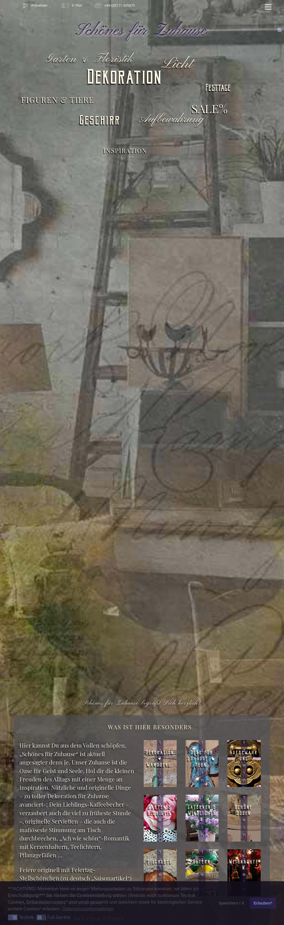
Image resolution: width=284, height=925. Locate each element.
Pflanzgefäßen (37, 855)
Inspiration (125, 150)
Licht (178, 64)
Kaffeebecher (107, 804)
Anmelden (34, 6)
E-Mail (71, 6)
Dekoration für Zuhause (77, 796)
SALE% (209, 108)
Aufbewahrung (172, 119)
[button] (13, 917)
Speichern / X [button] (231, 903)
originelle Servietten (51, 821)
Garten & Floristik (90, 59)
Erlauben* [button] (263, 903)
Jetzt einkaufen (160, 776)
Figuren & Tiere (57, 100)
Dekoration (125, 79)
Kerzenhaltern (48, 846)
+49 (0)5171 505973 (115, 6)
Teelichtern (85, 846)
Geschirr (100, 121)
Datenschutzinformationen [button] (88, 908)
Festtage (218, 89)
